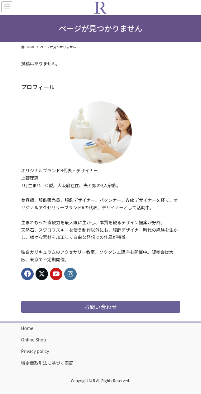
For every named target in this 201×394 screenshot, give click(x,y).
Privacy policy (35, 351)
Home (27, 328)
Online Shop (33, 339)
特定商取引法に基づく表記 (47, 363)
